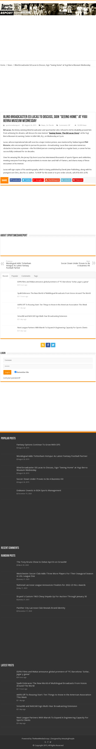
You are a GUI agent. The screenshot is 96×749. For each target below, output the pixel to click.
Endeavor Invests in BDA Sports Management (39, 490)
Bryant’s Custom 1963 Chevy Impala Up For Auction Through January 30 (52, 596)
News (10, 65)
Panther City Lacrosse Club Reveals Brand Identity (41, 608)
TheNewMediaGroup (40, 739)
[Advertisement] (48, 38)
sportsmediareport (13, 125)
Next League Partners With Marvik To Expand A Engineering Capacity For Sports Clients (52, 328)
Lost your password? (11, 378)
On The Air (50, 125)
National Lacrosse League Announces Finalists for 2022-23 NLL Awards (51, 585)
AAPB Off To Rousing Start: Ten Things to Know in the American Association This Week (52, 305)
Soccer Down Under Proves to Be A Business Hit (75, 263)
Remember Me (22, 372)
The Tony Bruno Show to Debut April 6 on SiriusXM (42, 562)
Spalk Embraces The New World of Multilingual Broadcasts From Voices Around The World (54, 293)
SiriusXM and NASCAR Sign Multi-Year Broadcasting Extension (42, 316)
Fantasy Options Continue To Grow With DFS (38, 444)
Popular (15, 276)
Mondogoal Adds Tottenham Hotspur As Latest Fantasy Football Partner (20, 264)
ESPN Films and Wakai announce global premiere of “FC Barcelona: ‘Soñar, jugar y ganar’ (53, 282)
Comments (26, 276)
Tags (36, 276)
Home (2, 65)
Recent (5, 276)
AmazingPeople (68, 739)
